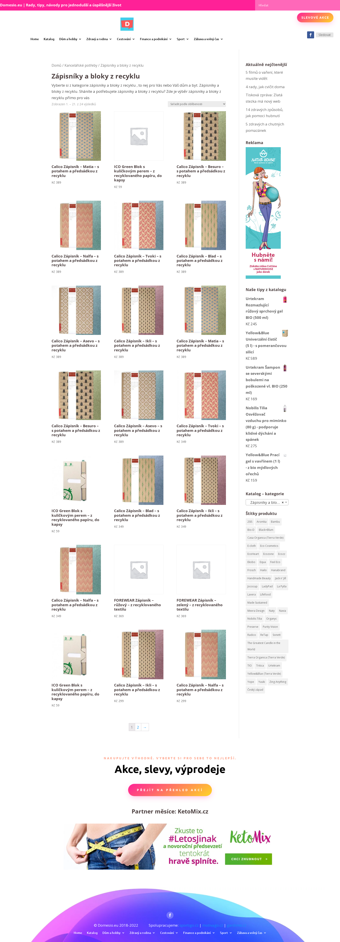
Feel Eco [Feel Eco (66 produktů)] (275, 562)
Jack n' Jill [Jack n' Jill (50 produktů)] (280, 578)
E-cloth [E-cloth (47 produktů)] (251, 546)
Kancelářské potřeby (80, 65)
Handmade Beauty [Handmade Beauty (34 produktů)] (259, 578)
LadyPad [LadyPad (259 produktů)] (267, 586)
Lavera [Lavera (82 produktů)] (251, 594)
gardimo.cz (236, 925)
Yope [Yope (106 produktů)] (250, 682)
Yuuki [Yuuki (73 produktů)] (261, 682)
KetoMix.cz (193, 811)
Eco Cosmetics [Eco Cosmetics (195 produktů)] (269, 546)
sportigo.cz (189, 925)
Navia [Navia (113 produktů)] (282, 611)
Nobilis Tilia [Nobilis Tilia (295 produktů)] (254, 618)
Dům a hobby (68, 39)
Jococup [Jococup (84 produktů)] (252, 586)
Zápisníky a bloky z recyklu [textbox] (268, 502)
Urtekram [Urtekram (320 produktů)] (274, 665)
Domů (56, 65)
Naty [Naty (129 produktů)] (272, 611)
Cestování (124, 39)
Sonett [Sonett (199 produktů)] (277, 635)
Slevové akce (315, 17)
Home (34, 39)
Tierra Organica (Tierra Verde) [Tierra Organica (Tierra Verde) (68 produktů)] (266, 657)
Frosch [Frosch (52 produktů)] (251, 570)
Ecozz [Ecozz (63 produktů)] (281, 554)
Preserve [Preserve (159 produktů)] (252, 627)
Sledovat (325, 35)
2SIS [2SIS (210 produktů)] (249, 522)
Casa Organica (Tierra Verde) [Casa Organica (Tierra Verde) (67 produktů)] (265, 538)
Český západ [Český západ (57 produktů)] (255, 690)
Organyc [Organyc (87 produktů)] (271, 618)
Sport (181, 39)
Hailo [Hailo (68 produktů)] (263, 570)
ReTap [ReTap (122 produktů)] (264, 635)
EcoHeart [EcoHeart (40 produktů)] (253, 554)
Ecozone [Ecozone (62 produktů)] (268, 554)
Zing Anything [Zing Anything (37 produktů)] (277, 682)
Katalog (49, 39)
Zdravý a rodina (97, 39)
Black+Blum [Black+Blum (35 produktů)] (266, 530)
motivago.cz (212, 925)
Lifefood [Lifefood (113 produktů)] (265, 594)
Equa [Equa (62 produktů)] (263, 562)
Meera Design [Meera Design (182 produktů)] (256, 611)
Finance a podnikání (154, 39)
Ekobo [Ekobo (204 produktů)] (251, 562)
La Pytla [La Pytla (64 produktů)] (281, 586)
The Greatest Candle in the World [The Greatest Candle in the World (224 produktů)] (263, 646)
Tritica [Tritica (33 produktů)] (260, 665)
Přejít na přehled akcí (170, 790)
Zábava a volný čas (206, 39)
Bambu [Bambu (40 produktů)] (275, 522)
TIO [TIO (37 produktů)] (249, 665)
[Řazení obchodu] (197, 104)
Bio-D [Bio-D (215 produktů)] (250, 530)
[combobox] (267, 502)
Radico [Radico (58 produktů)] (251, 635)
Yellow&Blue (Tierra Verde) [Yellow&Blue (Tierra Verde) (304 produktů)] (264, 674)
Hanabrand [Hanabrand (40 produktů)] (278, 570)
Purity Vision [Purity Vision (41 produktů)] (270, 627)
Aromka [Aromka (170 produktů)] (262, 522)
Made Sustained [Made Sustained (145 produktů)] (257, 602)
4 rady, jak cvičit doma (265, 86)
